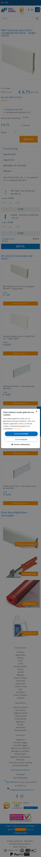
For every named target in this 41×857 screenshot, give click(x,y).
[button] (20, 444)
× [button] (36, 411)
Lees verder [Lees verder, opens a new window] (17, 429)
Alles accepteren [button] (21, 434)
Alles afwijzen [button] (21, 439)
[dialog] (20, 428)
